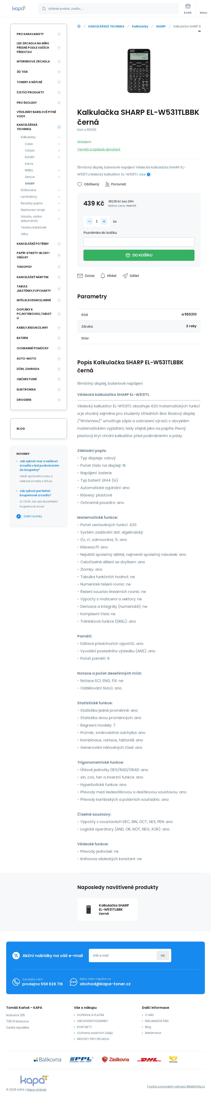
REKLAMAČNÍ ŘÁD (157, 1021)
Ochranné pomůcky (32, 348)
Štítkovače (28, 190)
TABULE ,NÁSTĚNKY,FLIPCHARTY (34, 288)
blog (21, 429)
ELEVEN (29, 157)
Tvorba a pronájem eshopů (166, 1086)
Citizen (30, 150)
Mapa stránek (36, 1090)
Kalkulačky (140, 26)
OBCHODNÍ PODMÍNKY (92, 1021)
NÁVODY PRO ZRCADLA (93, 1039)
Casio (29, 144)
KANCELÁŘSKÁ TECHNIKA (106, 26)
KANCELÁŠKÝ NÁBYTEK (33, 277)
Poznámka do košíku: (100, 232)
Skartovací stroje (33, 210)
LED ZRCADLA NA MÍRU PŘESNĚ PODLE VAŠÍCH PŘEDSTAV (33, 47)
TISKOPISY (24, 267)
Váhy (24, 234)
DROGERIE (24, 400)
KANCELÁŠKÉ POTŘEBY (33, 244)
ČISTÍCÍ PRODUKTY (30, 92)
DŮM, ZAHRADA (28, 369)
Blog (148, 1027)
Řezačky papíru (32, 203)
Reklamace (153, 1033)
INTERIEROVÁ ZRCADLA (33, 61)
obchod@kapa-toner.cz (105, 984)
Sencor (30, 177)
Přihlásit (163, 955)
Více (142, 174)
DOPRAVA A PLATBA (90, 1015)
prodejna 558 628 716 (42, 984)
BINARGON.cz (196, 1086)
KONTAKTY (84, 1027)
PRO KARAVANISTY (30, 34)
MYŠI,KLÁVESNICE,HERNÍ (34, 300)
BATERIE (22, 338)
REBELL (29, 170)
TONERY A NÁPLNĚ (29, 82)
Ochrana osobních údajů (95, 1033)
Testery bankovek (33, 227)
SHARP (161, 26)
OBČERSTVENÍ (27, 379)
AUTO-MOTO (26, 358)
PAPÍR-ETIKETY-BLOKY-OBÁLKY (33, 255)
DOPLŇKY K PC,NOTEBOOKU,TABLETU (34, 313)
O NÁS (149, 1015)
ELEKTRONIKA (26, 389)
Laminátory (29, 197)
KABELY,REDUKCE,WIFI (32, 328)
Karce (29, 164)
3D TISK (22, 72)
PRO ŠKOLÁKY (27, 103)
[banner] (19, 9)
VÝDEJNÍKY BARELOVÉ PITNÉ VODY (36, 114)
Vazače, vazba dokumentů (31, 218)
